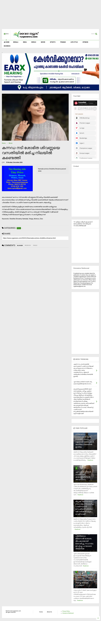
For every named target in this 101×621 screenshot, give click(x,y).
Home (4, 143)
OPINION (85, 42)
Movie (10, 143)
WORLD (33, 42)
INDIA (25, 42)
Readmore (90, 460)
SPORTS (52, 42)
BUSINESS (7, 46)
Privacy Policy (66, 611)
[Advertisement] (50, 15)
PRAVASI (63, 42)
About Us (49, 612)
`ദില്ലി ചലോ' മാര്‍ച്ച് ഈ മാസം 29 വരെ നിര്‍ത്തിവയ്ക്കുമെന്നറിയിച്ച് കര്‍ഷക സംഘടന (84, 580)
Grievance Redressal (68, 613)
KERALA (15, 42)
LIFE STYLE (74, 42)
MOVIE (43, 42)
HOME (6, 42)
